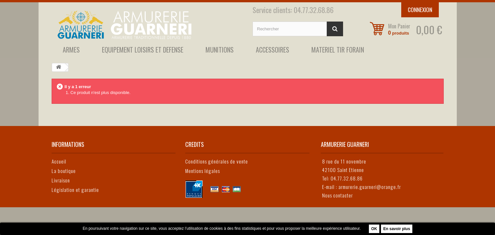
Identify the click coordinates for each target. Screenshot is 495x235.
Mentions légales (202, 170)
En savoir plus (396, 229)
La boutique (64, 170)
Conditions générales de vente (216, 161)
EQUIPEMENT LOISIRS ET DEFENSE (142, 50)
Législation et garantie (75, 189)
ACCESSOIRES (272, 50)
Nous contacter (337, 195)
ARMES (71, 50)
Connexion (420, 10)
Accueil (59, 161)
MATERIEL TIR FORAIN (337, 50)
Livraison (61, 180)
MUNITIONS (220, 50)
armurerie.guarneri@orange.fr (369, 186)
